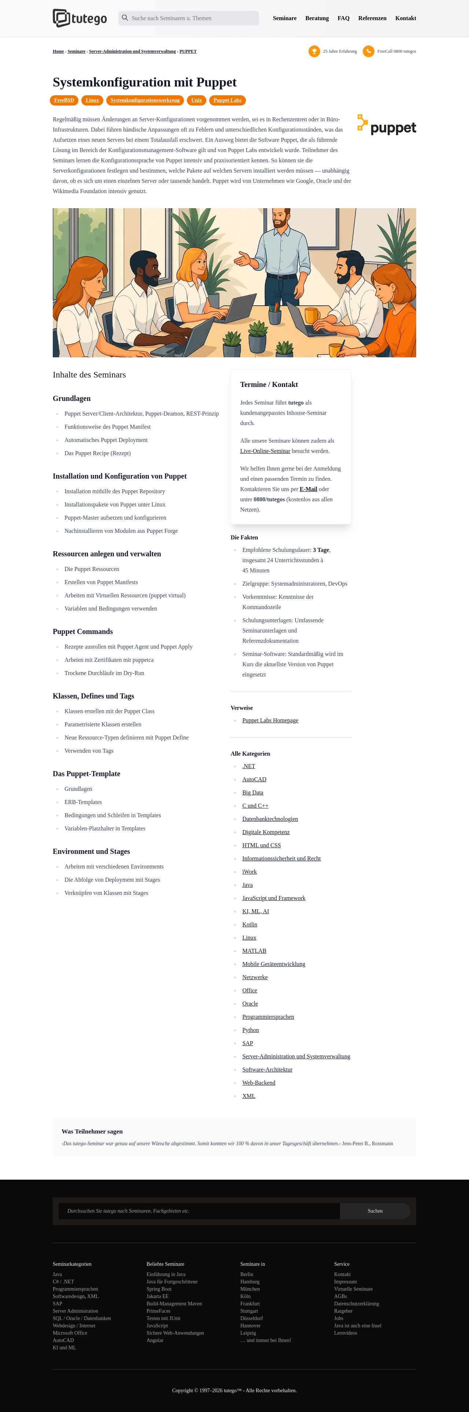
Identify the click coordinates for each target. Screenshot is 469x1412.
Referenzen (372, 18)
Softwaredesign (69, 1296)
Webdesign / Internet (74, 1325)
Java (247, 885)
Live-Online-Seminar (265, 451)
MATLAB (254, 951)
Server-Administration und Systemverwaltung (132, 51)
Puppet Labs (227, 100)
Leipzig (248, 1333)
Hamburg (250, 1281)
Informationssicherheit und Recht (281, 858)
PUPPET (188, 51)
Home (58, 51)
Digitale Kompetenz (265, 832)
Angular (155, 1340)
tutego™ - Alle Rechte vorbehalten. (260, 1390)
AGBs (340, 1296)
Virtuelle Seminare (353, 1289)
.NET (248, 766)
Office (249, 990)
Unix (196, 100)
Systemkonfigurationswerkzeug (145, 100)
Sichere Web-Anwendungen (175, 1333)
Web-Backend (258, 1083)
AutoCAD (254, 779)
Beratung (317, 18)
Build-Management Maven (174, 1303)
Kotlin (249, 924)
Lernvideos (345, 1333)
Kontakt (405, 18)
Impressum (345, 1281)
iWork (249, 872)
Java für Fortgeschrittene (172, 1281)
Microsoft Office (70, 1333)
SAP (247, 1043)
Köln (245, 1296)
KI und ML (64, 1347)
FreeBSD (64, 100)
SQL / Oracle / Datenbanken (82, 1318)
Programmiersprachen (268, 1017)
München (250, 1289)
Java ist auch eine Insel (357, 1325)
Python (250, 1030)
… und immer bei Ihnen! (265, 1340)
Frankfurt (250, 1303)
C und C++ (255, 806)
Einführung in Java (166, 1274)
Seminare (285, 18)
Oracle (250, 1003)
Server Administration (75, 1311)
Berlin (246, 1274)
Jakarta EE (158, 1296)
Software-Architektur (267, 1069)
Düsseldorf (251, 1318)
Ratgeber (343, 1311)
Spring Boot (159, 1289)
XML (248, 1096)
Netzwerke (254, 977)
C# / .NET (63, 1281)
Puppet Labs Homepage (270, 720)
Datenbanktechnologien (270, 819)
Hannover (250, 1325)
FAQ (344, 18)
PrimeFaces (158, 1311)
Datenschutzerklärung (356, 1303)
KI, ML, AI (255, 911)
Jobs (338, 1318)
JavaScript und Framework (273, 898)
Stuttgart (249, 1311)
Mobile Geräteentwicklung (273, 964)
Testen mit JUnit (163, 1318)
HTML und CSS (261, 845)
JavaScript (157, 1325)
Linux (92, 100)
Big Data (252, 792)
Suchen (375, 1211)
